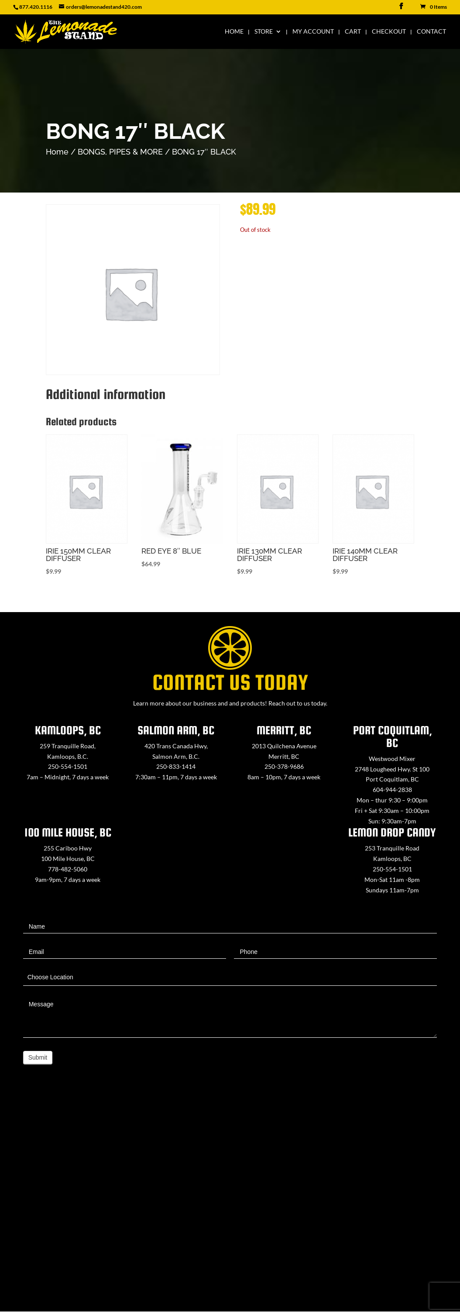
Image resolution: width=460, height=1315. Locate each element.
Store (263, 31)
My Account (313, 31)
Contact (431, 31)
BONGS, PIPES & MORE (120, 151)
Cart (353, 31)
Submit (38, 1057)
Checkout (389, 31)
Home (234, 31)
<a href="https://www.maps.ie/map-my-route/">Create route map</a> (230, 1203)
